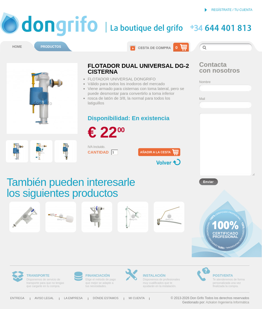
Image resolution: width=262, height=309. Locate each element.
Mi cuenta (137, 298)
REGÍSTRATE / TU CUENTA (231, 10)
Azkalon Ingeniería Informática (227, 302)
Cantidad (98, 152)
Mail (202, 99)
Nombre (205, 82)
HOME (17, 47)
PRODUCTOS (51, 47)
